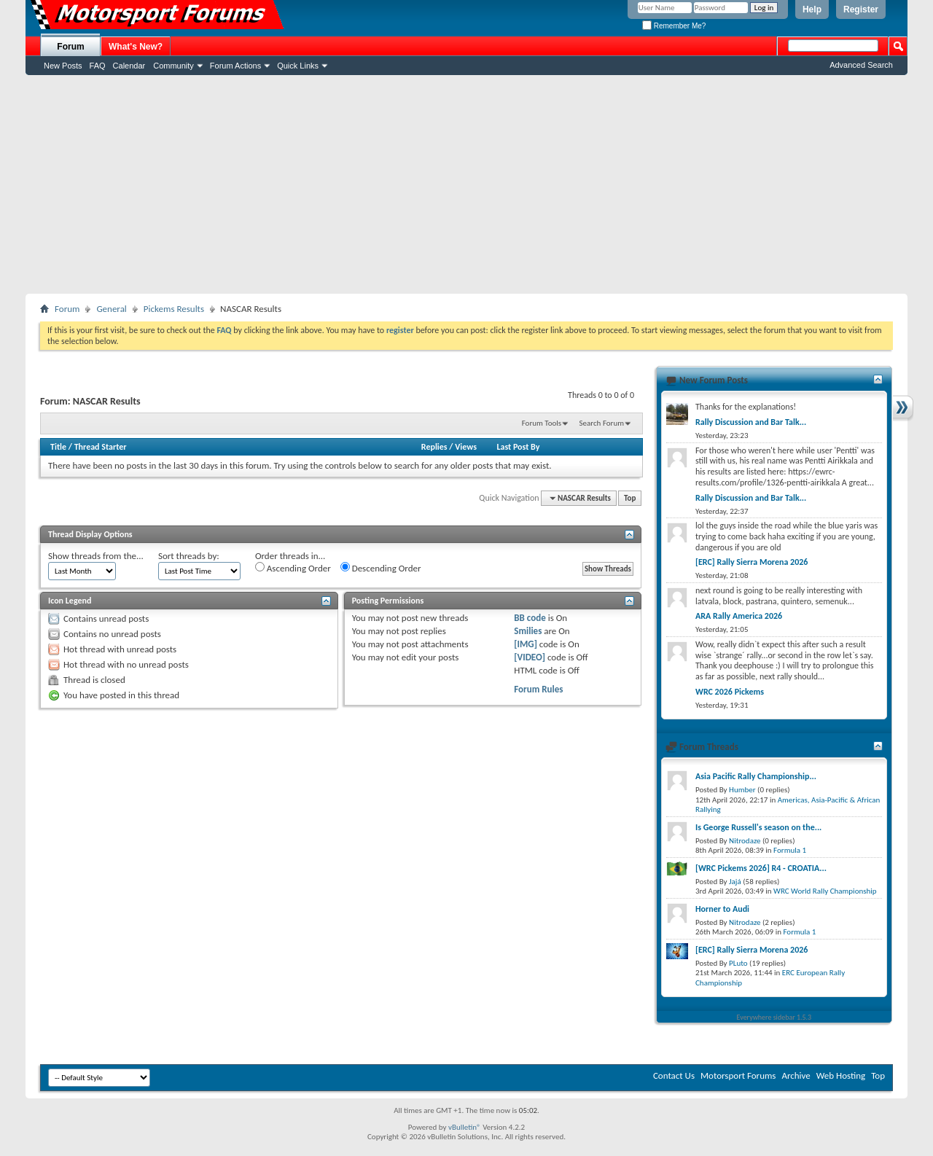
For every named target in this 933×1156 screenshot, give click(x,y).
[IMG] (525, 643)
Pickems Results (174, 308)
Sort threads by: (188, 555)
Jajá (735, 881)
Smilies (528, 630)
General (111, 308)
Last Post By (517, 447)
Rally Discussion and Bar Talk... (750, 422)
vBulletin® (464, 1127)
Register (860, 9)
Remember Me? (674, 26)
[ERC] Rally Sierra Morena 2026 (751, 562)
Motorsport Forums (738, 1075)
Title (58, 447)
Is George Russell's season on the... (758, 827)
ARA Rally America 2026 (738, 616)
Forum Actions (235, 65)
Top (630, 498)
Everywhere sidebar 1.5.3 (774, 1017)
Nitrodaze (744, 840)
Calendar (129, 65)
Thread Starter (100, 447)
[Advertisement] (466, 184)
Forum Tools (541, 423)
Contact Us (674, 1075)
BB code (529, 617)
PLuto (738, 963)
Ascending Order (293, 568)
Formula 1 (789, 850)
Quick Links (298, 65)
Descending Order (380, 568)
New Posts (63, 65)
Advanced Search (861, 64)
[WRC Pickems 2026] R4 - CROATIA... (761, 868)
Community (173, 65)
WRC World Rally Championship (825, 891)
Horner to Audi (722, 909)
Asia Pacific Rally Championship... (755, 776)
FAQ (98, 65)
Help (812, 9)
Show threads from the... (96, 555)
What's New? (136, 47)
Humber (742, 789)
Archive (795, 1075)
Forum (70, 47)
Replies (434, 447)
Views (466, 447)
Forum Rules (538, 689)
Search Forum (602, 423)
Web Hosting (840, 1075)
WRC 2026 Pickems (729, 692)
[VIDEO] (529, 657)
